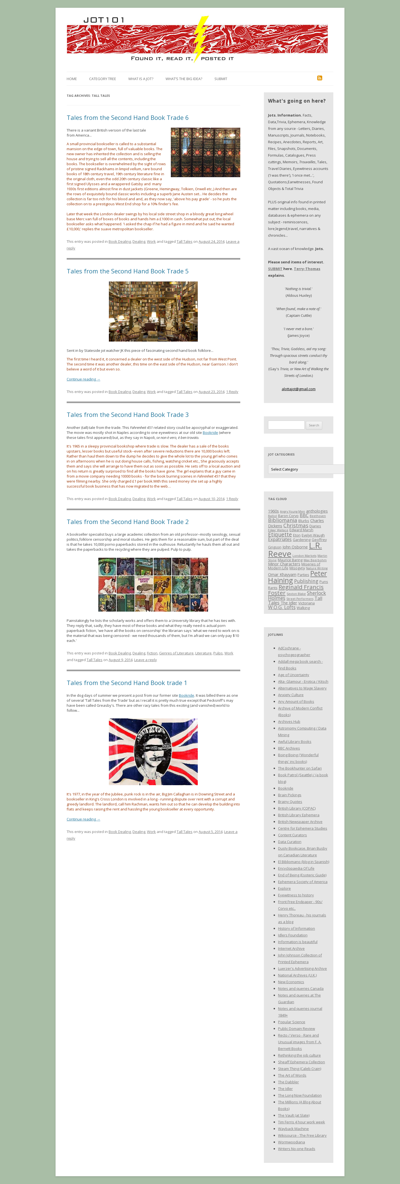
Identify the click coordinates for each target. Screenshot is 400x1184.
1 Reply (232, 391)
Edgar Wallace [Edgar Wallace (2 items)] (278, 530)
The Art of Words (292, 1075)
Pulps (218, 653)
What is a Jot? (140, 78)
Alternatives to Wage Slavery (302, 688)
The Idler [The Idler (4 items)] (289, 602)
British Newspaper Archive (300, 821)
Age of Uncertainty (293, 674)
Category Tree (102, 78)
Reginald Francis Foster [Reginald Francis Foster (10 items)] (296, 590)
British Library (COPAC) (297, 808)
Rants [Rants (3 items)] (273, 587)
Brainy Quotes (290, 801)
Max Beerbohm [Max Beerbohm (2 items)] (315, 560)
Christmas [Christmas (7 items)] (295, 525)
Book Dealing (120, 241)
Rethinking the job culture (299, 1055)
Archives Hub (289, 721)
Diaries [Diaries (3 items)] (315, 525)
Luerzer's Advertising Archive (302, 968)
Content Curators (292, 834)
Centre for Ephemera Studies (302, 828)
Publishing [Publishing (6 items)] (306, 581)
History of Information (296, 928)
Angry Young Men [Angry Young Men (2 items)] (292, 511)
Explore (284, 888)
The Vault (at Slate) (293, 1115)
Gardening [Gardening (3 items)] (302, 539)
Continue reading (83, 379)
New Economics (291, 981)
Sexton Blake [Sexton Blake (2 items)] (296, 594)
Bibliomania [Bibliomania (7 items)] (282, 519)
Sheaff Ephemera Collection (301, 1061)
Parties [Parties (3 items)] (303, 574)
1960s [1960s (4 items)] (273, 511)
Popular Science (291, 1021)
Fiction (152, 653)
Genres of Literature (176, 653)
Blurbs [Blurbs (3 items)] (303, 520)
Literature (203, 653)
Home (72, 78)
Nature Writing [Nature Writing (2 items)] (317, 568)
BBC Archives (289, 748)
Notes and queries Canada (301, 988)
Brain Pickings (289, 794)
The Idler (285, 1088)
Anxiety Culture (291, 694)
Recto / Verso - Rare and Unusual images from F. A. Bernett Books (299, 1042)
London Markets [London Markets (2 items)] (304, 556)
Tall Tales (184, 241)
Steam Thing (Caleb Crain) (299, 1068)
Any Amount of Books (296, 701)
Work (151, 241)
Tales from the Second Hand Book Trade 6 (128, 117)
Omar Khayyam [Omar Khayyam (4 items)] (282, 574)
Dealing (138, 241)
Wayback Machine (293, 1128)
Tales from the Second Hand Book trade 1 (127, 682)
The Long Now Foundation (300, 1095)
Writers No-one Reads (296, 1148)
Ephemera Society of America (303, 881)
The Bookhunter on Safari (300, 768)
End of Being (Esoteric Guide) (302, 875)
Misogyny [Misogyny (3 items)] (297, 567)
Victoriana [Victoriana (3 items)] (306, 602)
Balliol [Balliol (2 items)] (272, 516)
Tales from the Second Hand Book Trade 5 (128, 271)
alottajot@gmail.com (299, 388)
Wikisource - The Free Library (302, 1135)
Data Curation (289, 841)
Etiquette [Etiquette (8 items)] (280, 534)
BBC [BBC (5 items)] (304, 515)
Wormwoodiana (291, 1142)
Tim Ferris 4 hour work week (301, 1121)
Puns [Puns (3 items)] (323, 581)
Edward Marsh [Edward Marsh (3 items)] (301, 529)
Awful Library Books (294, 741)
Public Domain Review (296, 1028)
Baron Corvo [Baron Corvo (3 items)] (288, 515)
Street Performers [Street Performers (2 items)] (299, 599)
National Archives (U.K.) (297, 975)
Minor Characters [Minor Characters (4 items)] (284, 564)
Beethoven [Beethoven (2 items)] (318, 516)
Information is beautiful (298, 941)
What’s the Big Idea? (184, 78)
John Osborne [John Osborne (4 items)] (295, 547)
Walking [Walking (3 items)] (303, 607)
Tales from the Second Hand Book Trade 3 (128, 414)
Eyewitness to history (296, 895)
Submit (220, 78)
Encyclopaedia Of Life (296, 868)
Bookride (210, 432)
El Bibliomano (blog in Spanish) (303, 861)
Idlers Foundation (293, 935)
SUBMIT (275, 268)
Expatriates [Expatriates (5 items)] (280, 539)
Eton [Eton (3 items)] (297, 535)
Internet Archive (291, 948)
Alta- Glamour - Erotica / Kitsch (303, 681)
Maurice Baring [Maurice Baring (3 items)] (290, 559)
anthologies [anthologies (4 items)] (317, 511)
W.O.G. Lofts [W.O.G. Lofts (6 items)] (282, 607)
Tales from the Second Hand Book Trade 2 (128, 521)
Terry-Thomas (307, 268)
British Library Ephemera (298, 814)
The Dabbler (288, 1081)
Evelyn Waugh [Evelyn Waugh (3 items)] (313, 535)
